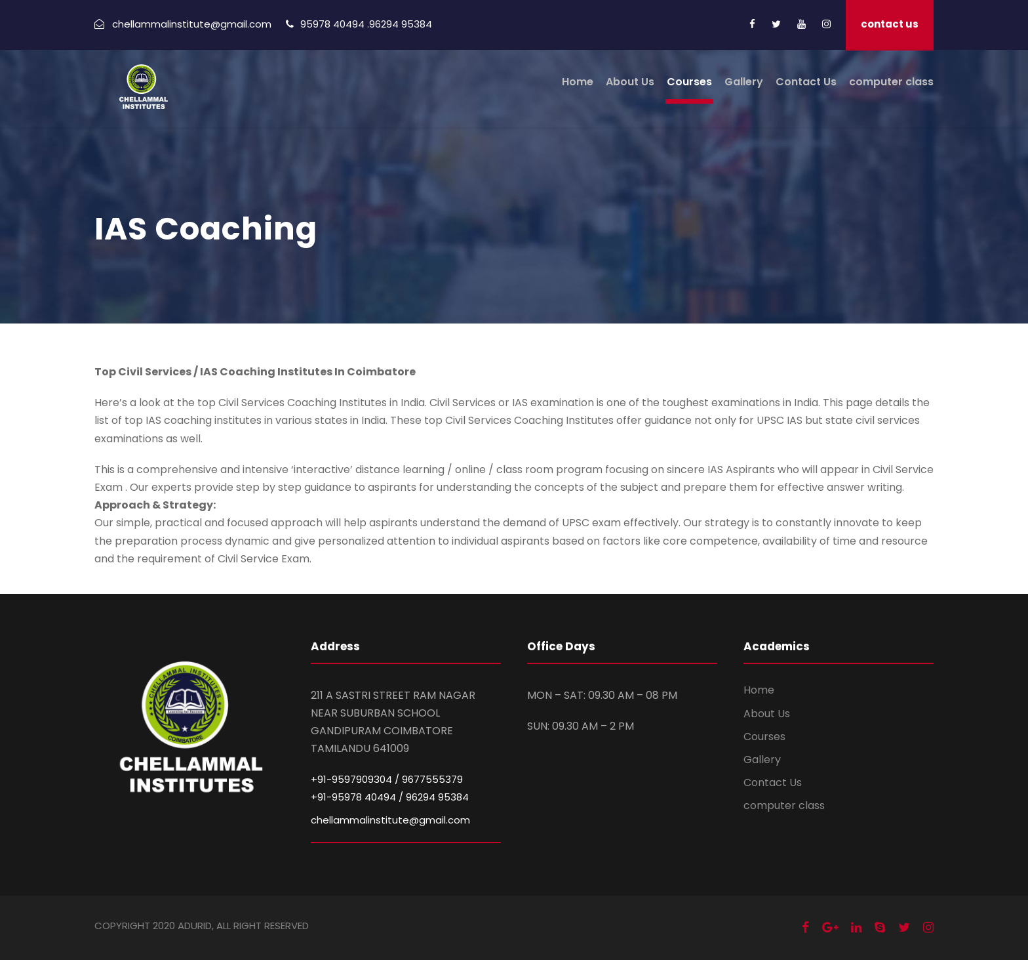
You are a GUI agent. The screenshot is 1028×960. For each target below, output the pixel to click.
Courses (689, 81)
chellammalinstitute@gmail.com (390, 820)
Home (577, 81)
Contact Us (806, 81)
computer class (891, 81)
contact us (890, 24)
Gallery (743, 81)
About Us (630, 81)
